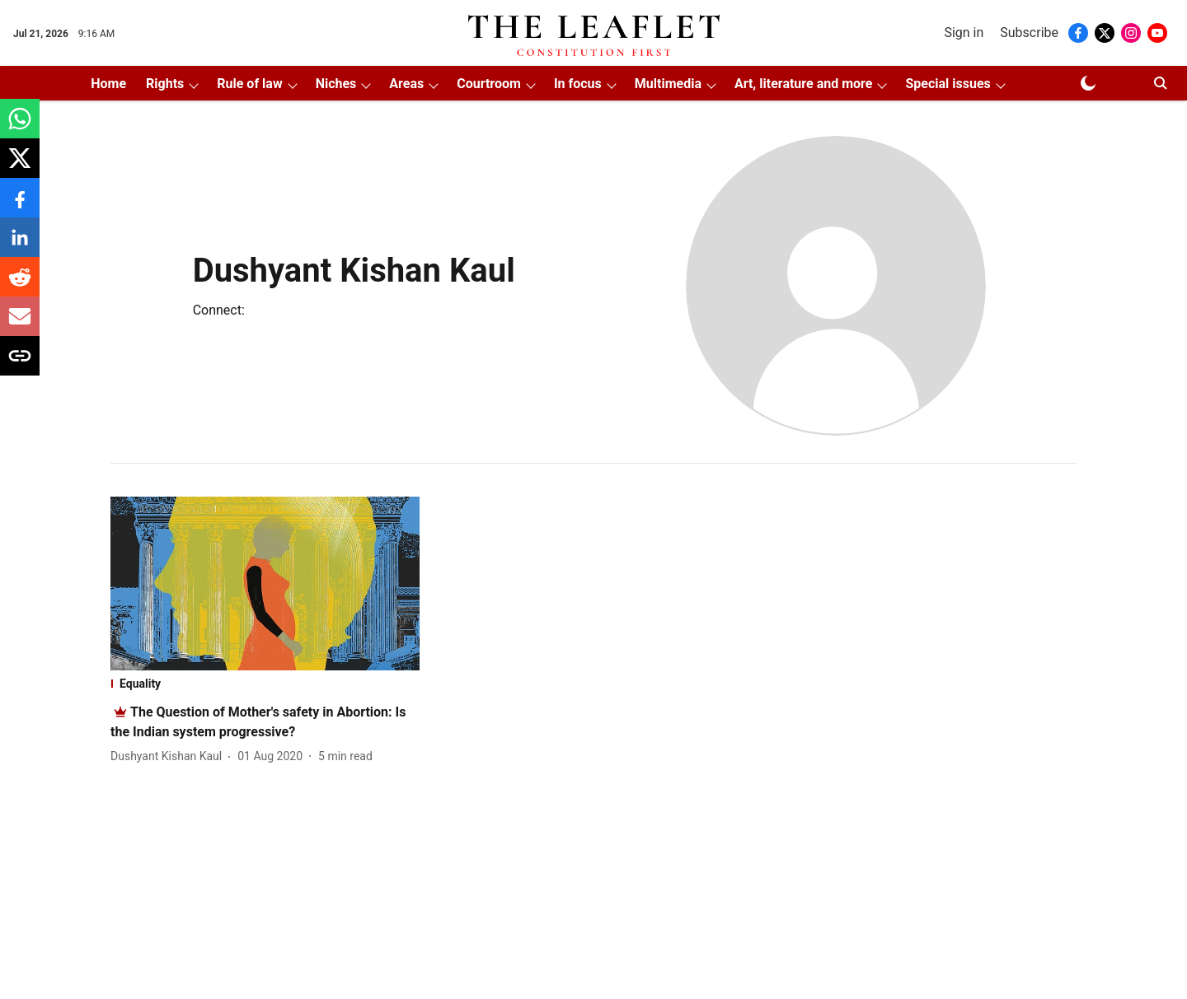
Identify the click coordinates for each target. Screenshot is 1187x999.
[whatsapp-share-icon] (20, 127)
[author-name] (169, 756)
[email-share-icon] (20, 325)
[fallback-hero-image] (265, 583)
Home (108, 83)
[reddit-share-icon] (20, 285)
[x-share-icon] (20, 167)
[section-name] (265, 683)
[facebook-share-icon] (20, 206)
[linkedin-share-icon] (20, 246)
